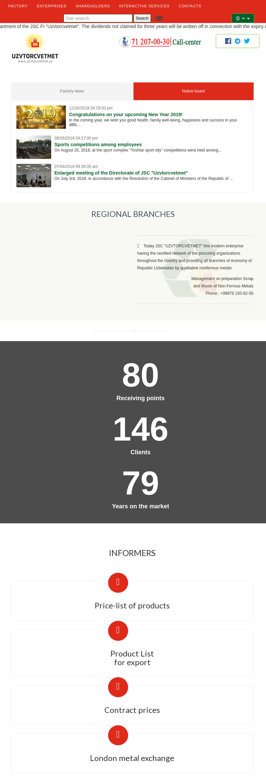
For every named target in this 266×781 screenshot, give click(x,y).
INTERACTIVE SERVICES (144, 6)
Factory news (72, 91)
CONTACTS (190, 6)
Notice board (193, 91)
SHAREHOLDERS (93, 6)
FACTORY (18, 6)
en (246, 18)
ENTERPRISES (52, 6)
